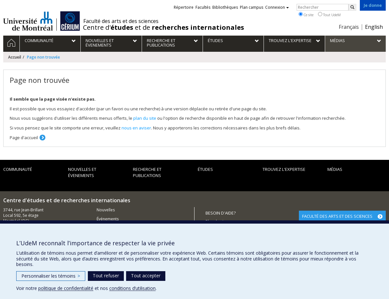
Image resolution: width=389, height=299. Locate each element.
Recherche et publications (147, 172)
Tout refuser (106, 275)
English (374, 26)
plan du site (144, 118)
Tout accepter (145, 275)
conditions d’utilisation (132, 288)
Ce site (306, 14)
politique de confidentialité (65, 288)
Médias (334, 169)
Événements (108, 219)
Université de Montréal (28, 21)
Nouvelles (106, 210)
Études (205, 169)
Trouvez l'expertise (284, 169)
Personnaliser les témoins (50, 276)
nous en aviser (136, 128)
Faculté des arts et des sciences (121, 21)
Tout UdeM (329, 14)
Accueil (14, 57)
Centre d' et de (163, 27)
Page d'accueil (24, 137)
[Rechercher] (352, 7)
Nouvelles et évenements (82, 172)
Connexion (277, 7)
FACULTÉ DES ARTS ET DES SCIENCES (337, 216)
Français (349, 26)
